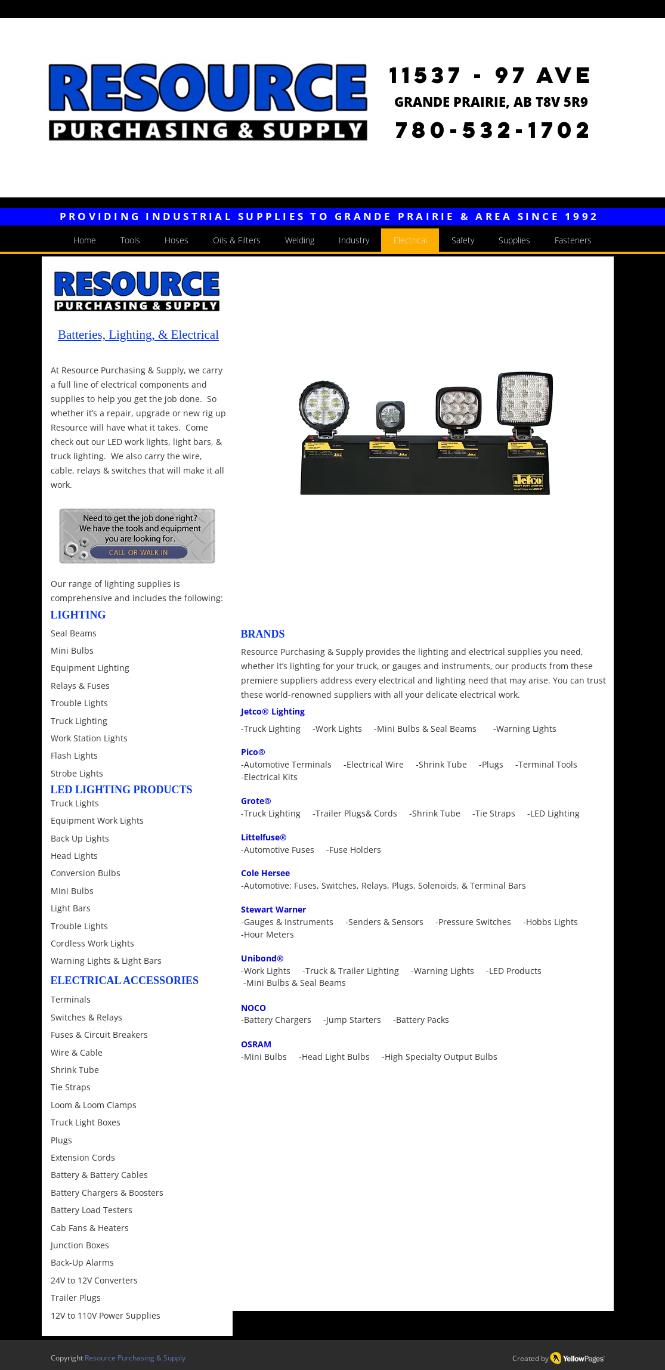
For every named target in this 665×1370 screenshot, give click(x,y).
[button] (423, 438)
